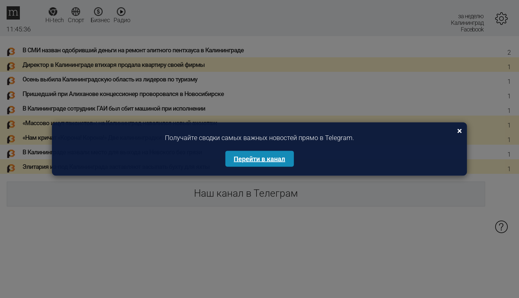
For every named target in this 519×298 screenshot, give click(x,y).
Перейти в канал (259, 159)
